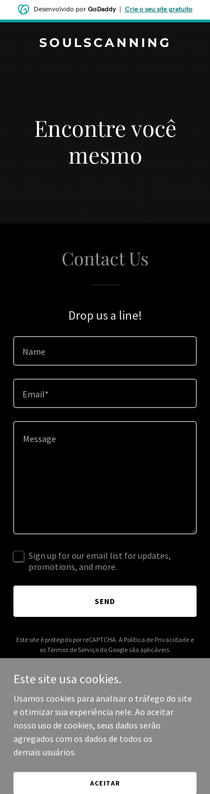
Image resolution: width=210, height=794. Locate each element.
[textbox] (105, 350)
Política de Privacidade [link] (156, 639)
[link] (105, 43)
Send (105, 601)
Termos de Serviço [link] (73, 649)
